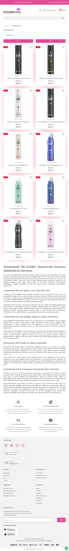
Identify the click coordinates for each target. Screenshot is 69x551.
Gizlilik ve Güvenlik (8, 489)
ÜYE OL (54, 10)
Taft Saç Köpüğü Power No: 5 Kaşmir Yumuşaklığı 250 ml (51, 122)
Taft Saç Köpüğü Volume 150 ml (18, 209)
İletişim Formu (39, 473)
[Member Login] (44, 10)
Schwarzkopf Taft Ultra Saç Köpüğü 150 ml (50, 165)
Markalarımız (7, 476)
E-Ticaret (31, 549)
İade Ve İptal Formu (41, 478)
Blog (5, 478)
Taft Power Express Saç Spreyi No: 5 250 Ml (50, 78)
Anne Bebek (39, 504)
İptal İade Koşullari (8, 494)
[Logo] (13, 10)
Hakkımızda (6, 473)
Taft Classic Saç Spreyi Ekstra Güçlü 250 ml (18, 122)
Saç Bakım (38, 494)
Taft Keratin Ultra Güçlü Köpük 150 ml (18, 165)
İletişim (5, 481)
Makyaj (37, 489)
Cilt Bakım (38, 491)
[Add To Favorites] (31, 47)
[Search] (34, 18)
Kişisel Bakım (39, 499)
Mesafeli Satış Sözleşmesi (10, 491)
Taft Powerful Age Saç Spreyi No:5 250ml (18, 78)
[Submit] (61, 520)
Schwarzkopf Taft (17, 25)
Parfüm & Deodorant (41, 496)
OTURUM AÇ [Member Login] (49, 10)
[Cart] (62, 10)
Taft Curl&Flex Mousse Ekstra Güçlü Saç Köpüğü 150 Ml (50, 253)
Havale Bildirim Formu (41, 476)
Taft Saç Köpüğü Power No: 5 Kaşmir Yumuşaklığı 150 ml (18, 253)
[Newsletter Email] (29, 520)
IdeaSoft (26, 549)
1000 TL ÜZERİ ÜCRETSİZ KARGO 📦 (36, 2)
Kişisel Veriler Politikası (9, 496)
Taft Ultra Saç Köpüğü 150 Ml (50, 209)
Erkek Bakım (39, 501)
